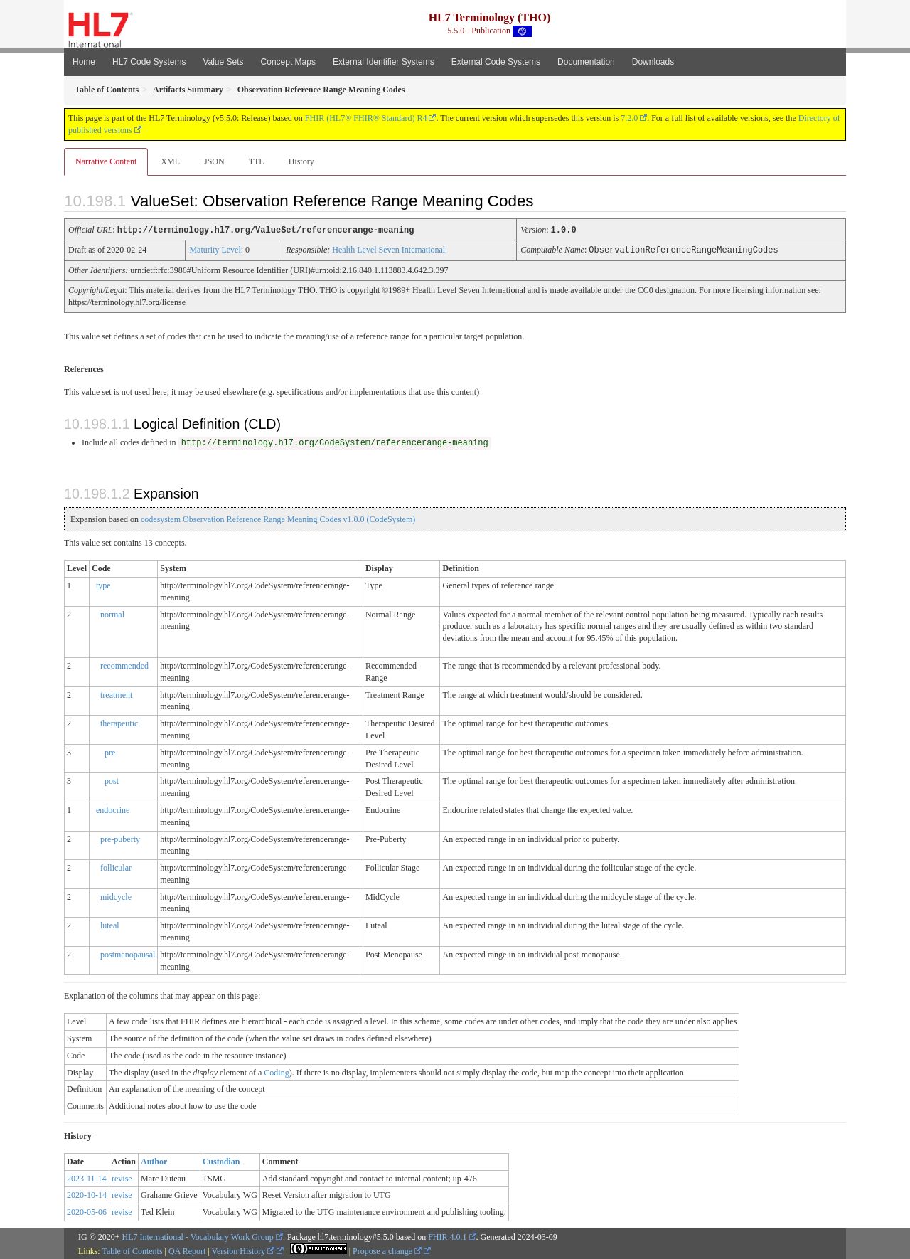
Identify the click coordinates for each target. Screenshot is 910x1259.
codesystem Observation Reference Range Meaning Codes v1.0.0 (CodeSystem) (278, 518)
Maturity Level (214, 249)
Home (84, 62)
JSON (214, 161)
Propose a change (387, 1250)
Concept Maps (288, 62)
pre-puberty (120, 838)
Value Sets (223, 62)
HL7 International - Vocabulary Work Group (198, 1236)
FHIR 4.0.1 (447, 1236)
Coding (276, 1071)
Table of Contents (132, 1250)
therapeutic (119, 722)
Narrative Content (105, 161)
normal (112, 613)
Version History (243, 1250)
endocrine (112, 809)
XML (170, 161)
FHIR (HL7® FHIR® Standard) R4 (366, 118)
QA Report (186, 1250)
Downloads (653, 62)
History (301, 161)
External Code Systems (495, 62)
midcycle (116, 896)
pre (110, 751)
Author (154, 1160)
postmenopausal (127, 953)
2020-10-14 (87, 1194)
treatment (116, 693)
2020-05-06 (87, 1211)
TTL (256, 161)
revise (122, 1177)
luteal (109, 924)
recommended (124, 664)
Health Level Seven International (388, 249)
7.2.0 (629, 118)
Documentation (586, 62)
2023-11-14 (87, 1177)
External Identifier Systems (383, 62)
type (103, 584)
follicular (116, 866)
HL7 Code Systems (149, 62)
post (112, 780)
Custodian (221, 1160)
